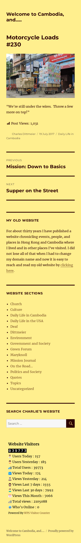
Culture (16, 310)
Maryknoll (18, 355)
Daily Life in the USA (26, 321)
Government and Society (30, 343)
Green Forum (21, 349)
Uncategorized (22, 389)
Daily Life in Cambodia (28, 315)
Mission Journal (23, 360)
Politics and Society (26, 372)
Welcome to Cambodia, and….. (25, 531)
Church (16, 304)
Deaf (14, 327)
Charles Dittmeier (24, 133)
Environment (21, 338)
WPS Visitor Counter (37, 513)
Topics (15, 383)
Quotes (16, 377)
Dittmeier (18, 332)
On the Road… (21, 366)
